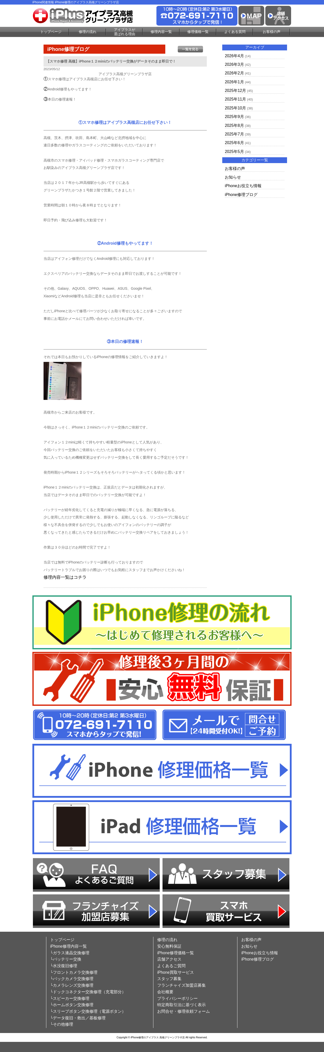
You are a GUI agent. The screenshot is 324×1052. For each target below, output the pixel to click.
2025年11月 (235, 99)
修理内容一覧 (161, 32)
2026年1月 (234, 82)
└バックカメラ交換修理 (71, 979)
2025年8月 (234, 125)
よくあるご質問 (171, 966)
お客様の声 (271, 32)
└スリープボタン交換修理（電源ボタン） (88, 1011)
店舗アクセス (169, 959)
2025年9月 (234, 116)
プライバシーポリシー (177, 998)
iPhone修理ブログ (241, 194)
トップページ (51, 32)
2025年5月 (234, 151)
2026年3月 (234, 64)
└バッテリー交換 (65, 959)
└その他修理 (61, 1024)
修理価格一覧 (198, 32)
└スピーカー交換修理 (69, 998)
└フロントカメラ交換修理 (73, 972)
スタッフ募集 (169, 979)
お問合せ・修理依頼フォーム (183, 1011)
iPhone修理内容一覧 (68, 946)
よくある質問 (235, 32)
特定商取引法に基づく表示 (181, 1005)
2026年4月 (234, 56)
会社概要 (165, 992)
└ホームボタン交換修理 (71, 1005)
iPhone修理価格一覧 (175, 953)
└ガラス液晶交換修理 (69, 953)
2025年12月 (235, 90)
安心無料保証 (169, 946)
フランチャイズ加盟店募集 (181, 985)
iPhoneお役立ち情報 (243, 186)
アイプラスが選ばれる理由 (124, 32)
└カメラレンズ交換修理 (71, 985)
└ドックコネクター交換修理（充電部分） (88, 992)
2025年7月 (234, 134)
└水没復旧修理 (63, 966)
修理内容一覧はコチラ (65, 577)
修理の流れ (87, 32)
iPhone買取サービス (175, 972)
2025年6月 (234, 143)
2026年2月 (234, 73)
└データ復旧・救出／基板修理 (78, 1018)
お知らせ (233, 177)
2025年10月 (235, 108)
